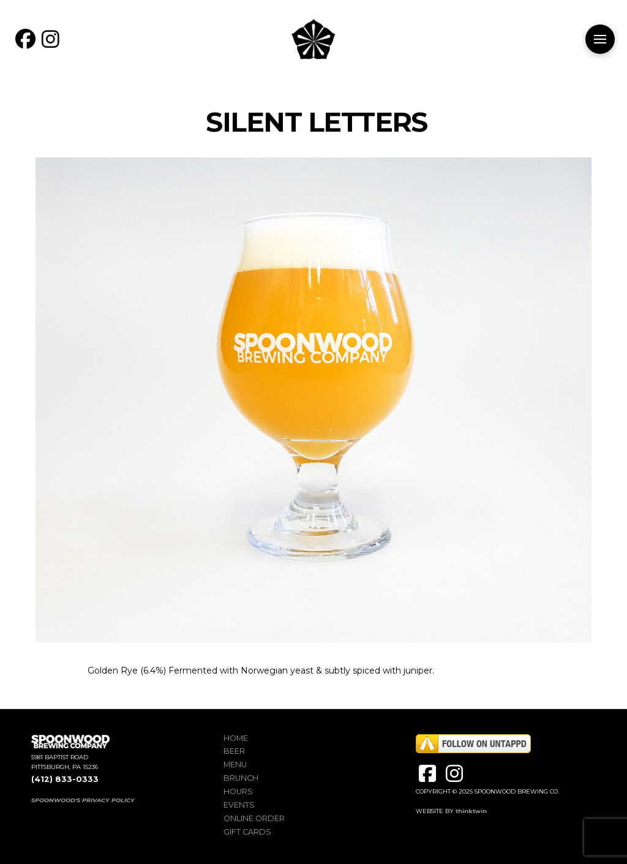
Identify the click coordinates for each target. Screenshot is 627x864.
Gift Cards (247, 831)
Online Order (254, 818)
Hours (238, 791)
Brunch (240, 778)
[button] (600, 39)
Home (235, 738)
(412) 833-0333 (65, 779)
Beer (234, 751)
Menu (235, 764)
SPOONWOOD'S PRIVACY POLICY (83, 800)
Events (239, 805)
